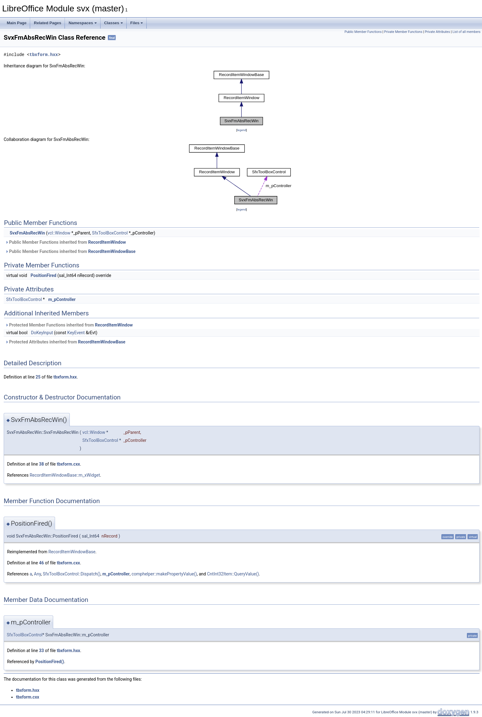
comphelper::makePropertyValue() (164, 573)
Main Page (16, 23)
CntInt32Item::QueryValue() (233, 573)
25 (38, 377)
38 (41, 464)
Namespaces (83, 23)
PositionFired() (49, 661)
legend (241, 130)
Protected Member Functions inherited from (69, 324)
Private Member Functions (403, 32)
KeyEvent (76, 332)
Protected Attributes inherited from (65, 341)
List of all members (466, 32)
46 (41, 562)
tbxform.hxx (44, 55)
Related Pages (47, 23)
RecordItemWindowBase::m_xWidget (65, 475)
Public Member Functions (363, 32)
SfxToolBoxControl (110, 232)
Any (37, 573)
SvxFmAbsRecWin (27, 232)
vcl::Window (59, 232)
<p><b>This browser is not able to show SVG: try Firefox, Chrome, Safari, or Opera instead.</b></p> (241, 98)
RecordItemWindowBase (112, 251)
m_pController (62, 299)
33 (41, 650)
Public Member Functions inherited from (65, 242)
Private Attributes (437, 32)
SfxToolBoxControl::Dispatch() (71, 573)
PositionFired (44, 275)
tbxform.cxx (68, 464)
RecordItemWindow (107, 242)
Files (136, 23)
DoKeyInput (42, 332)
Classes (113, 23)
